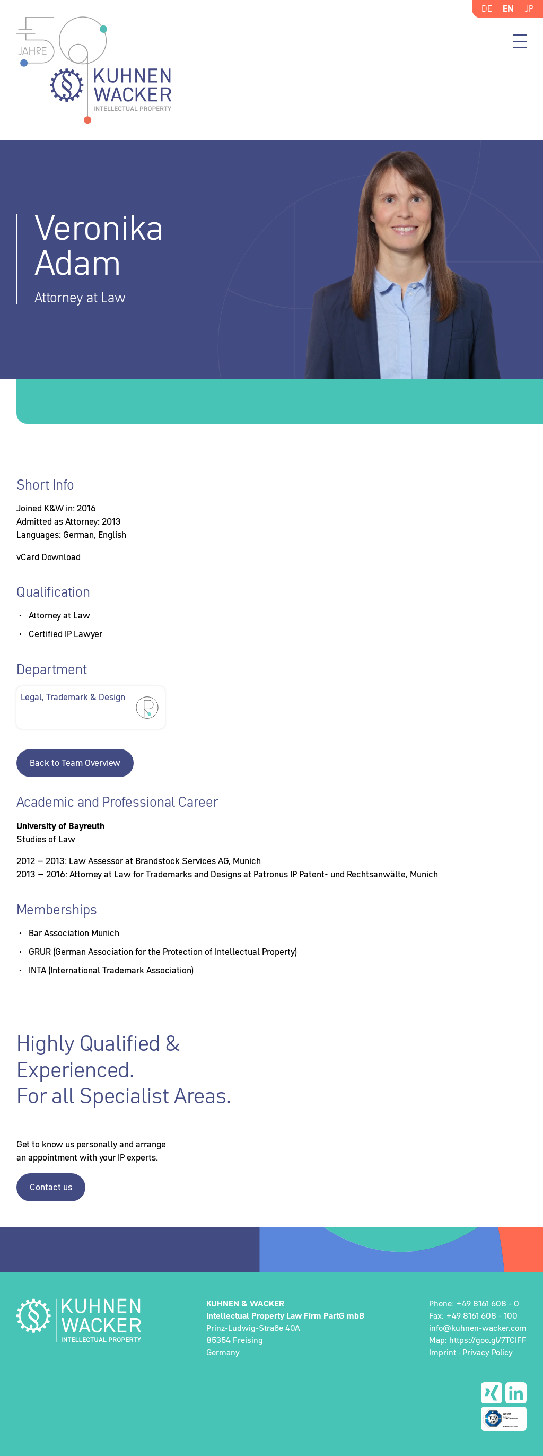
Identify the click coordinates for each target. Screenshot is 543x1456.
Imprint (442, 1352)
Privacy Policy (487, 1352)
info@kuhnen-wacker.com (478, 1327)
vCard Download (48, 557)
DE (486, 8)
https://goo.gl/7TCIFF (488, 1340)
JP (528, 8)
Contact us (51, 1187)
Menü (520, 41)
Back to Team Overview (75, 762)
